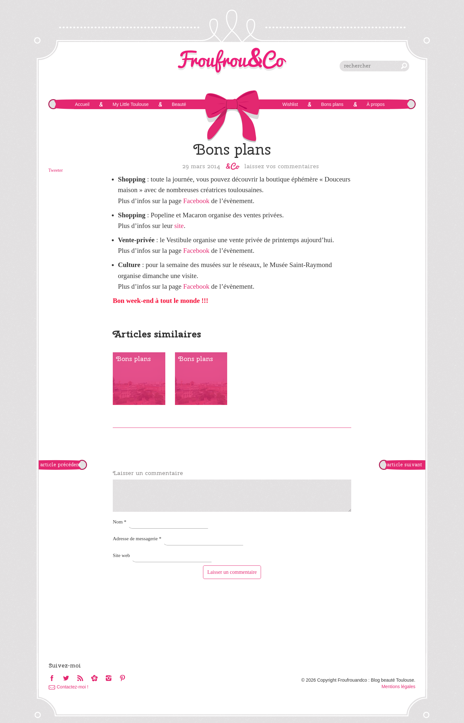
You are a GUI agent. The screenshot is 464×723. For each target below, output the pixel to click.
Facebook (196, 201)
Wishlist (290, 104)
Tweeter (55, 170)
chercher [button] (404, 66)
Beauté (179, 104)
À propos (376, 104)
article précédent (60, 464)
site (179, 226)
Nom (119, 521)
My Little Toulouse (130, 104)
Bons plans (332, 104)
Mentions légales (398, 686)
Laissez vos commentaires (281, 166)
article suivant (404, 464)
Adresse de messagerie (137, 538)
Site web (121, 555)
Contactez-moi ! (72, 686)
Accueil (82, 104)
